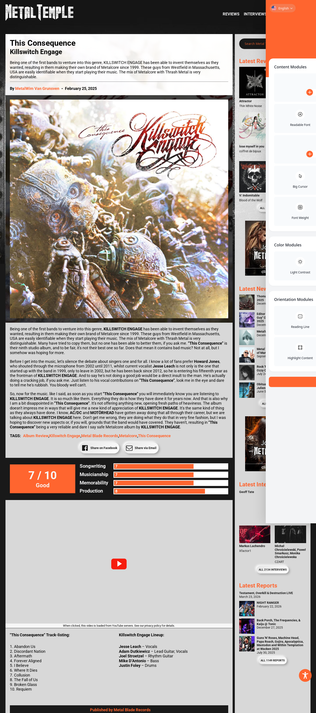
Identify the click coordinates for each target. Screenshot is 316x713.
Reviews (231, 14)
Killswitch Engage (64, 435)
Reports (280, 14)
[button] (119, 564)
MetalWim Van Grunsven (37, 88)
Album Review (35, 435)
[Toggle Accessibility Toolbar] (305, 675)
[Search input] (268, 44)
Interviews (255, 14)
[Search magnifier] (299, 43)
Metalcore (128, 435)
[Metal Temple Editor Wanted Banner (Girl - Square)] (272, 274)
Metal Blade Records (99, 435)
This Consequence (154, 435)
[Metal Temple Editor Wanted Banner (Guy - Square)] (272, 469)
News (298, 14)
